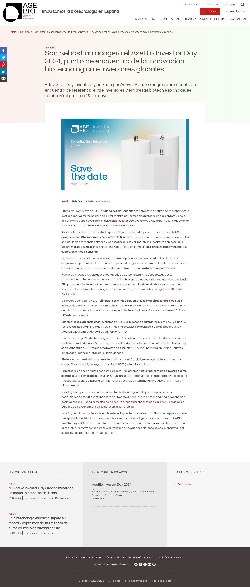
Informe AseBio (235, 11)
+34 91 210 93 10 (155, 557)
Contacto (212, 4)
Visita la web (186, 484)
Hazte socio (210, 11)
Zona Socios (192, 4)
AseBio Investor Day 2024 (111, 484)
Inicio (13, 32)
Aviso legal (114, 581)
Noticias (25, 32)
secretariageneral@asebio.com (111, 564)
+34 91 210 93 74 (175, 557)
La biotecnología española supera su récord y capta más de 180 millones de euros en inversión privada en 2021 (38, 523)
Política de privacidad (135, 581)
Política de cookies (161, 581)
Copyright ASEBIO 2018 (92, 581)
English (230, 4)
